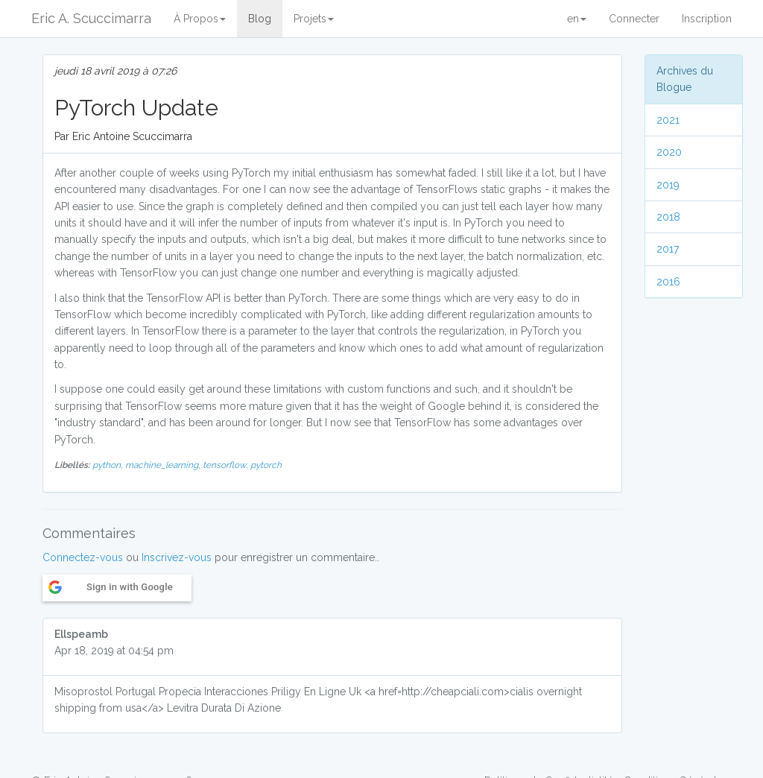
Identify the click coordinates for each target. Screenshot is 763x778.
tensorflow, (226, 465)
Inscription (707, 19)
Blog (259, 19)
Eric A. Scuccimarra (91, 18)
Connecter (634, 19)
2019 (668, 185)
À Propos (200, 19)
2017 (667, 249)
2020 (669, 152)
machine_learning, (164, 465)
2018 (668, 217)
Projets (314, 19)
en (576, 19)
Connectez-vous (82, 557)
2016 (668, 282)
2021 (668, 120)
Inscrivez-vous (177, 557)
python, (108, 465)
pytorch (266, 465)
